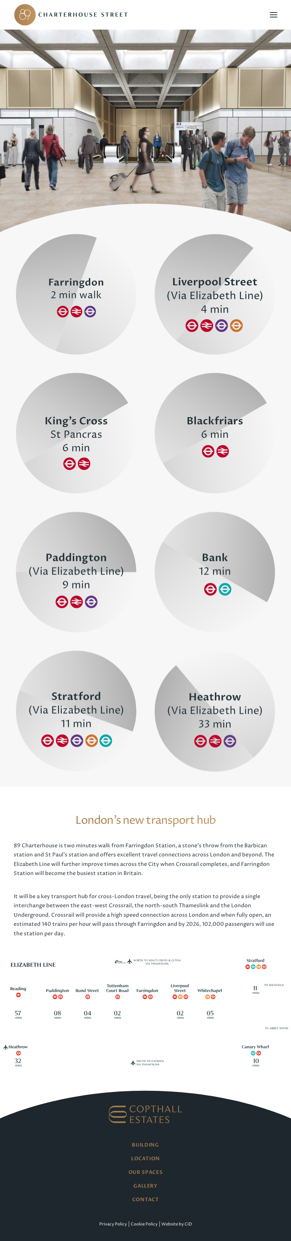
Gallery (145, 1186)
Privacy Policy (113, 1224)
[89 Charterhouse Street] (72, 14)
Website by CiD (176, 1224)
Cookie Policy (144, 1224)
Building (145, 1145)
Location (145, 1158)
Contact (145, 1199)
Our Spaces (145, 1172)
